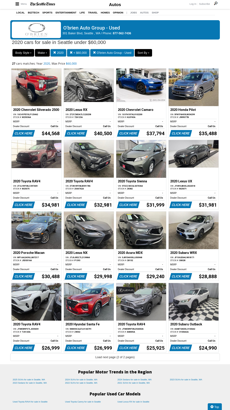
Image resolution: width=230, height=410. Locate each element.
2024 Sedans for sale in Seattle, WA (135, 379)
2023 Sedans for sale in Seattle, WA (30, 383)
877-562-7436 (122, 33)
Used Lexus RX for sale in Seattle (133, 401)
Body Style (23, 52)
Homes (105, 12)
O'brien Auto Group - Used (112, 52)
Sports (47, 12)
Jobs (133, 12)
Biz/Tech (33, 12)
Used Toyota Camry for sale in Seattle (83, 401)
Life (82, 12)
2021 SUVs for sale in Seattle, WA (134, 383)
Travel (93, 12)
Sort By (143, 52)
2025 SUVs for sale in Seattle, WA (29, 379)
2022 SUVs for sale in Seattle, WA (81, 383)
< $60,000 (78, 52)
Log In (193, 3)
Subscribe (204, 3)
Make (42, 52)
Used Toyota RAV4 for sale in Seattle (30, 401)
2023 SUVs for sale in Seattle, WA (186, 379)
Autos (115, 4)
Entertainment (66, 12)
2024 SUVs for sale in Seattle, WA (81, 379)
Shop (155, 12)
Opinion (118, 12)
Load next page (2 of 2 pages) (115, 357)
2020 (58, 52)
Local (20, 12)
